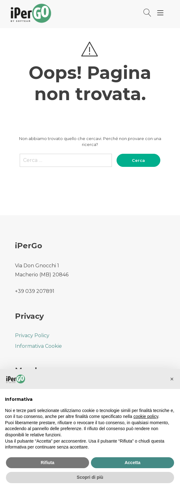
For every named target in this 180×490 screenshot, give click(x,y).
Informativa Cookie (38, 346)
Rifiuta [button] (47, 462)
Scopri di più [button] (90, 477)
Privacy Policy (32, 335)
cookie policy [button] (145, 416)
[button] (172, 379)
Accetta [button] (133, 462)
